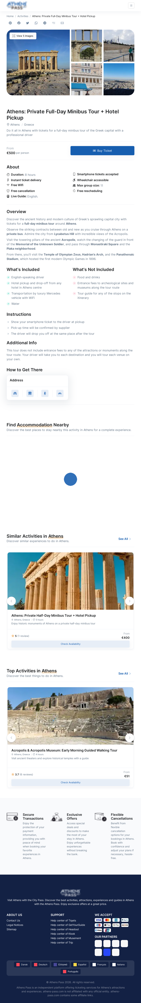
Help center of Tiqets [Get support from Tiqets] (63, 920)
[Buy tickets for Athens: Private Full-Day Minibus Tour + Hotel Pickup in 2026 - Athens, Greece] (102, 150)
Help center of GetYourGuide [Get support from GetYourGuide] (68, 924)
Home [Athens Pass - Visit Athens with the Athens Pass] (10, 16)
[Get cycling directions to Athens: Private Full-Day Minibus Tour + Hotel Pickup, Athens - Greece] (60, 393)
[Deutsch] (41, 964)
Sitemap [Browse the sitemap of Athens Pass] (12, 929)
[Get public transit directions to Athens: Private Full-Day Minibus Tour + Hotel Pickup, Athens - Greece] (30, 393)
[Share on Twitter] (28, 23)
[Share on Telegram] (45, 23)
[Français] (99, 964)
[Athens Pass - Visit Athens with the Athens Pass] (17, 5)
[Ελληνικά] (60, 964)
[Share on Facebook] (19, 23)
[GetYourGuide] (107, 943)
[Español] (80, 964)
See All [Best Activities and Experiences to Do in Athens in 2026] (124, 539)
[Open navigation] (131, 5)
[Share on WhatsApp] (37, 23)
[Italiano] (118, 964)
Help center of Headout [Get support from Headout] (65, 929)
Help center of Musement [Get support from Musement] (66, 938)
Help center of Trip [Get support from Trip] (62, 942)
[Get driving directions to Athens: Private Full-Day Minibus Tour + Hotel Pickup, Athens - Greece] (15, 393)
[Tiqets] (98, 943)
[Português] (71, 971)
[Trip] (107, 952)
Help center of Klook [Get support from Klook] (63, 933)
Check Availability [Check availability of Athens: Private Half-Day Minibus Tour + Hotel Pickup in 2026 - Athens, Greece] (70, 643)
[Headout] (115, 943)
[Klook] (124, 943)
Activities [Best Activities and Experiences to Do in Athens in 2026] (22, 16)
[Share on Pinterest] (11, 23)
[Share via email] (63, 23)
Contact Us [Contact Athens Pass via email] (13, 920)
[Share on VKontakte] (54, 23)
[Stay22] (115, 952)
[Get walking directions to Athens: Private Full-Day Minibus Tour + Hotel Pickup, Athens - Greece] (44, 393)
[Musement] (98, 952)
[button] (38, 62)
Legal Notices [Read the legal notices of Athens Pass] (15, 924)
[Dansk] (22, 964)
